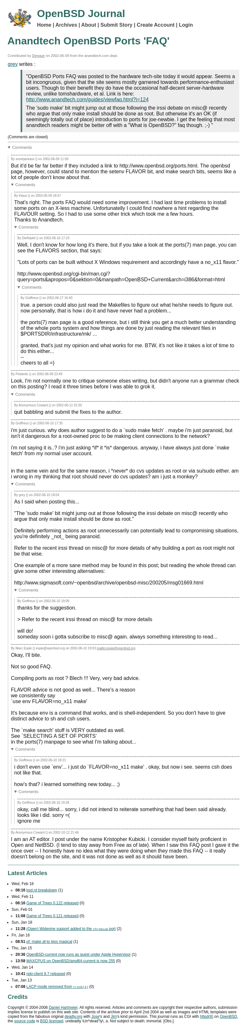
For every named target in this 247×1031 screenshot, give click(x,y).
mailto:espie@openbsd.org (116, 648)
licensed (51, 1021)
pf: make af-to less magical (49, 941)
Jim (114, 1016)
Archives (66, 25)
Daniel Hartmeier (63, 1007)
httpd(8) (206, 1016)
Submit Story (116, 25)
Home (44, 25)
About (88, 25)
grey (13, 64)
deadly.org (73, 1016)
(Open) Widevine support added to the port (71, 929)
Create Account (156, 25)
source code (24, 1021)
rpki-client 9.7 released (45, 974)
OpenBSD (228, 1016)
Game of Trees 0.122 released (52, 903)
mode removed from (57, 986)
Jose (95, 1016)
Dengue (38, 56)
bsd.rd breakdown (41, 890)
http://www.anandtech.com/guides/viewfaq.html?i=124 (87, 99)
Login (186, 25)
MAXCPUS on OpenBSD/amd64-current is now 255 (70, 961)
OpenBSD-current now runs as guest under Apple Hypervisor (78, 954)
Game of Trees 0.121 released (52, 916)
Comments (22, 147)
